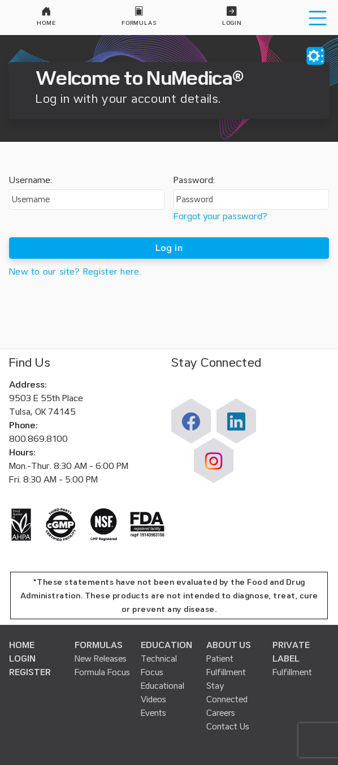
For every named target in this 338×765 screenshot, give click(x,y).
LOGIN (22, 659)
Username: (30, 180)
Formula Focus (102, 672)
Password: (194, 180)
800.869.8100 (38, 439)
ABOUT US (228, 645)
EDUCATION (166, 645)
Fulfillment (292, 672)
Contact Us (227, 726)
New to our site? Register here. (75, 272)
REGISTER (30, 672)
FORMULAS (99, 645)
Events (153, 713)
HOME (21, 645)
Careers (220, 713)
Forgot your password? (220, 216)
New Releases (101, 659)
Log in (169, 248)
